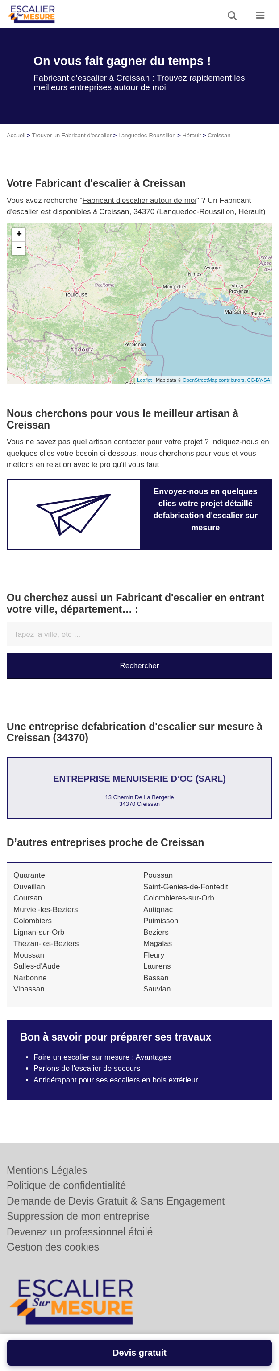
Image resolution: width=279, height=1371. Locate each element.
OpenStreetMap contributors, (215, 380)
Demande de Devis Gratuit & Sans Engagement (116, 1201)
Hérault (191, 135)
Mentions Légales (47, 1170)
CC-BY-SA (258, 380)
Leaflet (144, 380)
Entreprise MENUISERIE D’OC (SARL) (139, 779)
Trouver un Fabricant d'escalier (72, 135)
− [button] (19, 248)
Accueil (16, 135)
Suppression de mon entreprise (78, 1216)
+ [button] (19, 235)
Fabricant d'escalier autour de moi (140, 200)
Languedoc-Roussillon (147, 135)
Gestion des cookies (53, 1247)
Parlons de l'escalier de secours (86, 1068)
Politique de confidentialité (66, 1185)
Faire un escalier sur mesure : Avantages (102, 1057)
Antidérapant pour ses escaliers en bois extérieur (115, 1080)
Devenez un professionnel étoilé (80, 1232)
